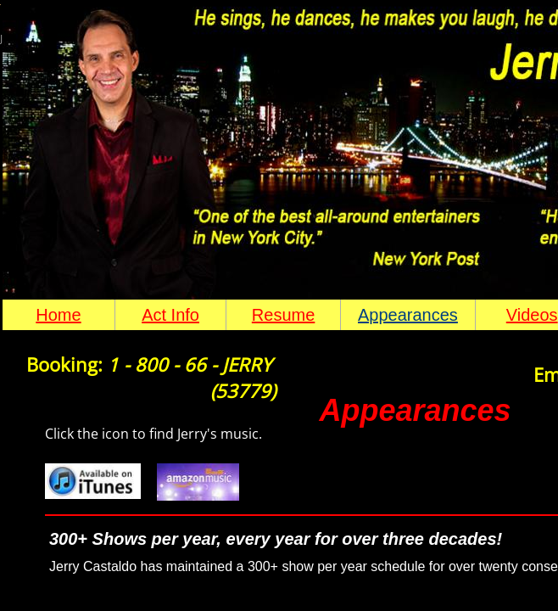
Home (58, 315)
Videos (532, 315)
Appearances (408, 315)
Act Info (170, 315)
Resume (283, 315)
